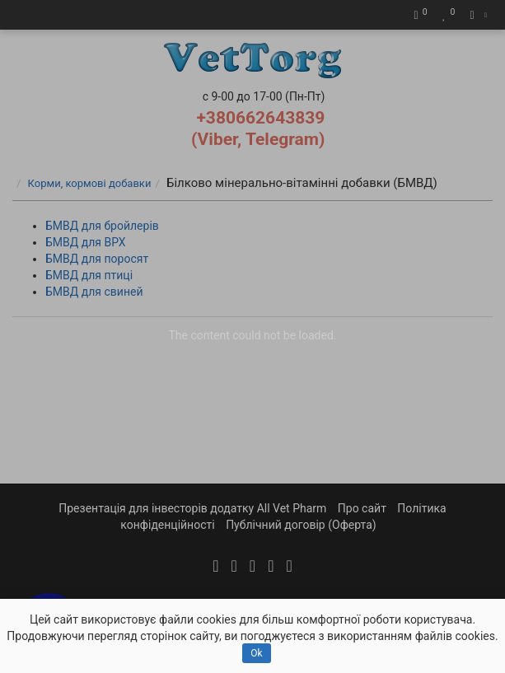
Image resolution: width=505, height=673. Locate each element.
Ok (256, 653)
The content (198, 335)
